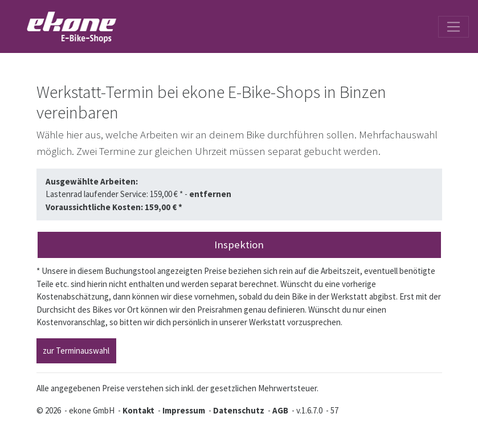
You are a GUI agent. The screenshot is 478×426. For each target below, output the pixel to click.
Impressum (183, 410)
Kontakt (138, 410)
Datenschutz (238, 410)
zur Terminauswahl (76, 350)
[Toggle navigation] (453, 27)
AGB (280, 410)
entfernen (210, 194)
